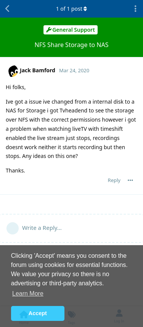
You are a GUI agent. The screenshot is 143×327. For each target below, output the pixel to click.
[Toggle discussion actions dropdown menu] (135, 9)
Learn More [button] (27, 293)
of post (71, 8)
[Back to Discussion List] (7, 9)
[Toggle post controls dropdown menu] (130, 180)
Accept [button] (38, 313)
